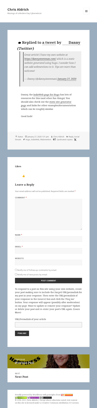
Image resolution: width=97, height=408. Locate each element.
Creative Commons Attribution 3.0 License (60, 403)
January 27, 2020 (67, 78)
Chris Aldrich (18, 9)
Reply (71, 136)
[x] (75, 140)
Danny (71, 42)
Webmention (45, 139)
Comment (21, 197)
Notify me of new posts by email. (32, 274)
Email (19, 246)
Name (18, 235)
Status (20, 136)
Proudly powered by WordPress (29, 394)
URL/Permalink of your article (30, 319)
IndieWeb (35, 139)
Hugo (28, 139)
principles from (60, 394)
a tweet (49, 42)
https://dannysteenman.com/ (40, 58)
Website (19, 258)
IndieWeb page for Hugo (46, 94)
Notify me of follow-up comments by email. (37, 270)
